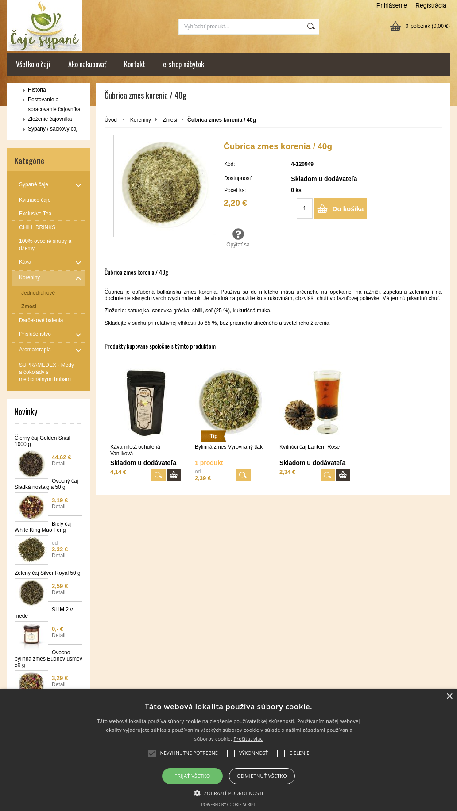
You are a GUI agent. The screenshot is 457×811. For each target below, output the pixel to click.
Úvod (111, 120)
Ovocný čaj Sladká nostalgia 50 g (46, 484)
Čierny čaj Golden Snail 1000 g (42, 441)
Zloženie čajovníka (50, 119)
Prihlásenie (391, 5)
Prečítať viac (248, 738)
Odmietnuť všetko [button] (262, 776)
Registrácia (430, 5)
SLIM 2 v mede (44, 613)
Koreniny (140, 120)
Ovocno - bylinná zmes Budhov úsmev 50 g (48, 659)
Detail (59, 464)
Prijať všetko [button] (192, 776)
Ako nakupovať (87, 64)
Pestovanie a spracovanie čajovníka (54, 104)
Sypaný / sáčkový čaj (52, 129)
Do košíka (348, 208)
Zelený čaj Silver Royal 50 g (48, 573)
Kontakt (134, 64)
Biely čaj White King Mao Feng (43, 527)
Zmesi (170, 120)
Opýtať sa (238, 237)
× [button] (449, 696)
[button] (228, 792)
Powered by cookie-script (228, 804)
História (37, 90)
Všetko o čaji (33, 64)
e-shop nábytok (183, 64)
